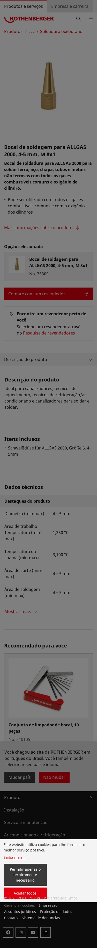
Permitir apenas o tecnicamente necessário (25, 875)
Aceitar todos (25, 893)
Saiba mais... (15, 857)
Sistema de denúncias (41, 917)
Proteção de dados (56, 911)
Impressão (48, 905)
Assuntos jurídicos (20, 911)
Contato (11, 917)
